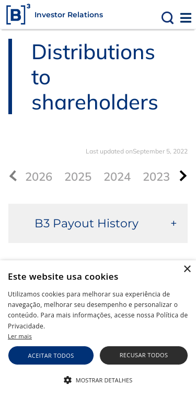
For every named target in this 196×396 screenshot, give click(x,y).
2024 (117, 176)
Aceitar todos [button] (51, 355)
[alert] (98, 328)
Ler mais (20, 336)
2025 (77, 176)
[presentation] (181, 175)
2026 (38, 176)
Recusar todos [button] (144, 355)
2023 (156, 176)
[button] (98, 379)
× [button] (187, 269)
